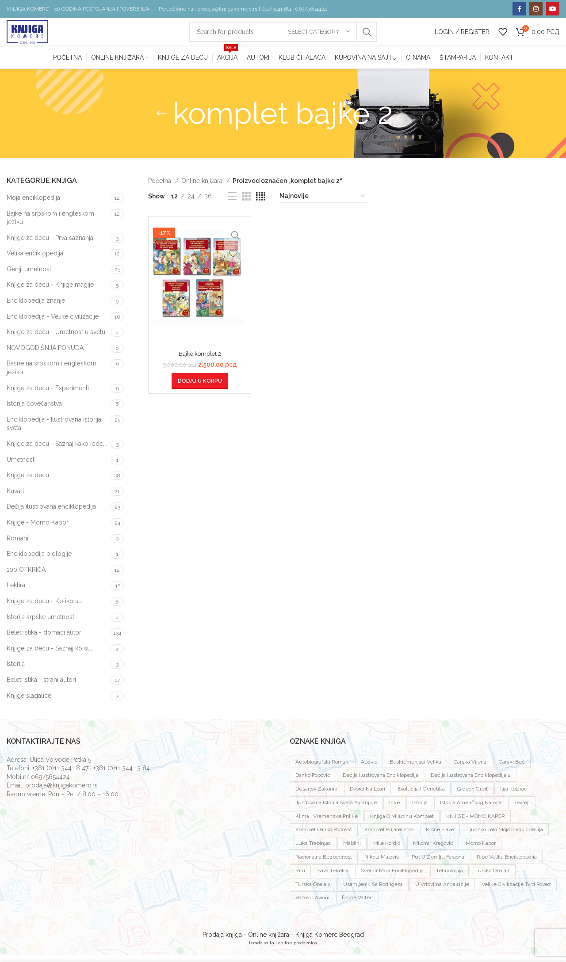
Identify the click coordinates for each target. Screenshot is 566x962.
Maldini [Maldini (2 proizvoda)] (352, 850)
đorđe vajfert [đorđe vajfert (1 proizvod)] (357, 905)
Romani (17, 545)
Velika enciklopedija (35, 260)
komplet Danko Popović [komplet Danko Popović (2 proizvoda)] (323, 837)
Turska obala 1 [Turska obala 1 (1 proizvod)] (492, 878)
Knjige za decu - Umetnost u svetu (56, 338)
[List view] (232, 203)
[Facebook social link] (519, 8)
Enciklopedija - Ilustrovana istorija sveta (54, 431)
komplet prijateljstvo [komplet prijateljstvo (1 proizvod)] (388, 837)
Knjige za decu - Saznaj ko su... (51, 655)
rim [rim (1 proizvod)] (300, 878)
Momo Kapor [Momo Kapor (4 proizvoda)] (481, 850)
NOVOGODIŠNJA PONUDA (45, 354)
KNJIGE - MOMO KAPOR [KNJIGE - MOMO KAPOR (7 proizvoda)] (475, 823)
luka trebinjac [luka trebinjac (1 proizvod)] (313, 850)
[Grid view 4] (260, 203)
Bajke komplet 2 (200, 360)
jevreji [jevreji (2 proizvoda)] (522, 809)
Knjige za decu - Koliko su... (46, 608)
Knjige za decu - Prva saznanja (50, 244)
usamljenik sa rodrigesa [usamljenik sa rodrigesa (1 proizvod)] (373, 891)
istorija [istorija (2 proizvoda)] (420, 809)
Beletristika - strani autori (41, 686)
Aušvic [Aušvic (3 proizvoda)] (369, 769)
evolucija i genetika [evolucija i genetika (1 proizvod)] (421, 796)
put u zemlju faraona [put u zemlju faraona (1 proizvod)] (438, 864)
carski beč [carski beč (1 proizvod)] (512, 769)
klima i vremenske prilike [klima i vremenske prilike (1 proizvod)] (326, 823)
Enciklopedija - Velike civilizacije (53, 323)
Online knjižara (202, 187)
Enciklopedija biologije (39, 560)
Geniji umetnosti (30, 276)
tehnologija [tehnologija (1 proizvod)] (449, 878)
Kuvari (15, 498)
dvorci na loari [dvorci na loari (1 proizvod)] (367, 796)
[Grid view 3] (246, 203)
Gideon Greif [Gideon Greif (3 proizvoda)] (472, 796)
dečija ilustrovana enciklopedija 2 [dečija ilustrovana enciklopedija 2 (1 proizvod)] (471, 782)
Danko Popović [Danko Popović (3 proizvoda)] (312, 782)
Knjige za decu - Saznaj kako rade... (57, 450)
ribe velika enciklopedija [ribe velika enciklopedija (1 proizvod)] (507, 864)
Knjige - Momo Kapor (38, 529)
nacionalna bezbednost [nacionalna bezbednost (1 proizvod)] (323, 864)
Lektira (16, 592)
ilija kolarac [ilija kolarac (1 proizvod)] (513, 796)
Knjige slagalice (29, 702)
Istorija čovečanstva (34, 410)
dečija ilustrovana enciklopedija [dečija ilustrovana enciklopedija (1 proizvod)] (380, 782)
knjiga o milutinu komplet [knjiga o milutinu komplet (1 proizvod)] (402, 823)
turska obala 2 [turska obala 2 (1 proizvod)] (313, 891)
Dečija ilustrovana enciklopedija (51, 513)
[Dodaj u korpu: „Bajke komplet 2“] (200, 388)
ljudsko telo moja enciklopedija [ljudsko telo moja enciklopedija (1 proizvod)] (505, 837)
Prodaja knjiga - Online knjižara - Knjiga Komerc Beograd (283, 941)
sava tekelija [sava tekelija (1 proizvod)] (332, 878)
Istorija (16, 670)
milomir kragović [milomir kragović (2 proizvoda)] (433, 850)
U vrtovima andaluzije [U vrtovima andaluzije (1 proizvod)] (442, 891)
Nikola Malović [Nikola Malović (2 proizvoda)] (381, 864)
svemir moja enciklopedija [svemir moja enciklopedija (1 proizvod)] (392, 878)
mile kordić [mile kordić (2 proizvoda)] (387, 850)
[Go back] (162, 120)
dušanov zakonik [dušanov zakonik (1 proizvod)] (316, 796)
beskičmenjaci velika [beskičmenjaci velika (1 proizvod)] (415, 769)
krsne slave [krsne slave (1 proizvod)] (440, 837)
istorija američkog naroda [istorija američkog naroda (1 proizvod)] (470, 809)
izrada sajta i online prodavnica (283, 949)
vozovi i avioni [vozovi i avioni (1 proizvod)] (312, 905)
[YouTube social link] (552, 8)
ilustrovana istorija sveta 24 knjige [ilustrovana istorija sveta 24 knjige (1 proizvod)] (336, 809)
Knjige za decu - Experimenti (48, 395)
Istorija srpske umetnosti (41, 623)
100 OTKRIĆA (26, 576)
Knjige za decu (28, 482)
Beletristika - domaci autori (45, 639)
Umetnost (20, 466)
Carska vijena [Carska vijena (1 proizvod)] (470, 769)
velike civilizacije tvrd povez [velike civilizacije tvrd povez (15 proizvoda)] (516, 891)
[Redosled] (323, 203)
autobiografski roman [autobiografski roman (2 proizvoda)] (321, 769)
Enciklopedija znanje (36, 307)
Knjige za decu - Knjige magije (50, 292)
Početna (160, 187)
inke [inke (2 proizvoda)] (394, 809)
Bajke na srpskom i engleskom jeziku (50, 225)
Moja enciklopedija (33, 204)
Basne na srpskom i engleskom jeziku (51, 375)
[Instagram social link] (536, 8)
